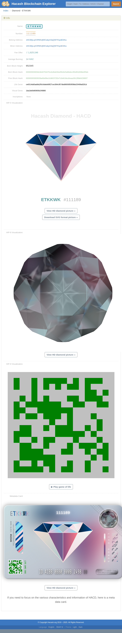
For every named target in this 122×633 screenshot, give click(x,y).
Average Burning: (15, 59)
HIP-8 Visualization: (14, 232)
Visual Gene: (17, 91)
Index (5, 10)
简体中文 (59, 627)
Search (116, 4)
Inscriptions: (18, 97)
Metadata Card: (16, 496)
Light (75, 627)
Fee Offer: (18, 52)
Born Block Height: (15, 66)
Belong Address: (16, 40)
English (51, 627)
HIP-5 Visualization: (14, 103)
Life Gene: (18, 84)
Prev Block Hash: (15, 78)
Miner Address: (16, 46)
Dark (80, 627)
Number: (19, 33)
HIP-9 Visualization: (14, 364)
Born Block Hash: (15, 72)
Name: (20, 26)
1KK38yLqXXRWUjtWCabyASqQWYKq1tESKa (46, 40)
